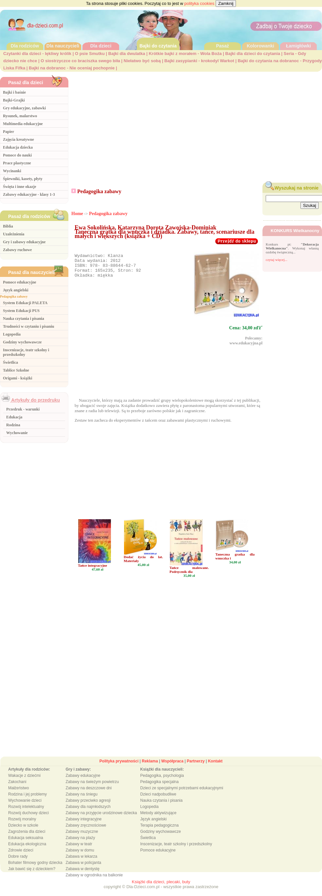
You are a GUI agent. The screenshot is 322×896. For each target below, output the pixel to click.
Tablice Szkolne (16, 370)
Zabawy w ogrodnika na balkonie (94, 882)
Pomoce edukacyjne (19, 282)
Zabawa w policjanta (83, 869)
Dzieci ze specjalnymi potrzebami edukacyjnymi (181, 795)
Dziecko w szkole (23, 832)
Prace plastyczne (17, 163)
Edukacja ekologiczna (27, 851)
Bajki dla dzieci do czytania (252, 53)
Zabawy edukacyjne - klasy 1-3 (29, 194)
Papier (8, 131)
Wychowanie (17, 432)
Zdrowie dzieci (20, 857)
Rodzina (13, 425)
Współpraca (172, 768)
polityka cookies (199, 3)
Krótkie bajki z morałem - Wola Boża (185, 53)
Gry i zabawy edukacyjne (24, 242)
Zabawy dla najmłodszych (87, 813)
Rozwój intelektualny (26, 813)
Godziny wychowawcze (22, 342)
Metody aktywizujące (158, 819)
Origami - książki (17, 378)
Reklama (150, 768)
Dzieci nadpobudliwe (158, 801)
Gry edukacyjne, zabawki (24, 108)
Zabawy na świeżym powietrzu (92, 788)
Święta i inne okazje (19, 186)
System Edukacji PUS (21, 310)
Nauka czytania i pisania (23, 318)
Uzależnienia (13, 234)
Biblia (8, 226)
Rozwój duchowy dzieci (28, 819)
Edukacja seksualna (25, 844)
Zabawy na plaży (80, 844)
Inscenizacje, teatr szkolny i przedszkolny (176, 851)
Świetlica (10, 362)
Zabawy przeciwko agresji (87, 807)
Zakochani (17, 788)
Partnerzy (196, 768)
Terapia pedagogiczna (159, 832)
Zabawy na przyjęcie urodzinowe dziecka (101, 819)
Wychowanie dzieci (25, 807)
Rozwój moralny (22, 826)
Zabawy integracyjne (83, 826)
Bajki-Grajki (14, 100)
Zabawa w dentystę (82, 875)
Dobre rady (17, 863)
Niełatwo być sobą (142, 60)
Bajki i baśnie (14, 92)
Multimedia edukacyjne (23, 123)
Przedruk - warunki (23, 409)
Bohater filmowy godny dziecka (35, 869)
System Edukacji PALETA (25, 303)
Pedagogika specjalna (159, 788)
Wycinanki (12, 171)
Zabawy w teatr (78, 851)
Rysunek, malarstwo (20, 116)
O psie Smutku (90, 53)
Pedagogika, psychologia (162, 782)
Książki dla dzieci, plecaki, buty (161, 888)
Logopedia (12, 334)
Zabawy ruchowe (17, 249)
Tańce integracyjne (92, 572)
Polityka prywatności (118, 768)
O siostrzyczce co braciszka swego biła (80, 60)
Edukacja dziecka (18, 147)
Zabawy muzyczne (81, 838)
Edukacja (14, 417)
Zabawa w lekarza (81, 863)
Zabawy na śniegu (81, 801)
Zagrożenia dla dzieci (26, 838)
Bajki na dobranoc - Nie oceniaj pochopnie (72, 67)
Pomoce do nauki (17, 155)
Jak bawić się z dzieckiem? (31, 875)
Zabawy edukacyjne (82, 782)
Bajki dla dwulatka (126, 53)
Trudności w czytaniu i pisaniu (28, 326)
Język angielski (15, 290)
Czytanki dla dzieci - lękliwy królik (37, 53)
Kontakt (215, 768)
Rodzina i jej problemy (27, 801)
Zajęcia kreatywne (18, 139)
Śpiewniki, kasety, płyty (23, 178)
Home (77, 213)
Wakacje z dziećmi (24, 782)
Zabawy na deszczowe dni (88, 795)
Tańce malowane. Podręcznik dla (189, 576)
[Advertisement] (197, 125)
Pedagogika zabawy (13, 296)
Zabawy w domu (79, 857)
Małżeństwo (18, 795)
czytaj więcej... (276, 260)
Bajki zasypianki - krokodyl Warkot (199, 60)
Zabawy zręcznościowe (85, 832)
